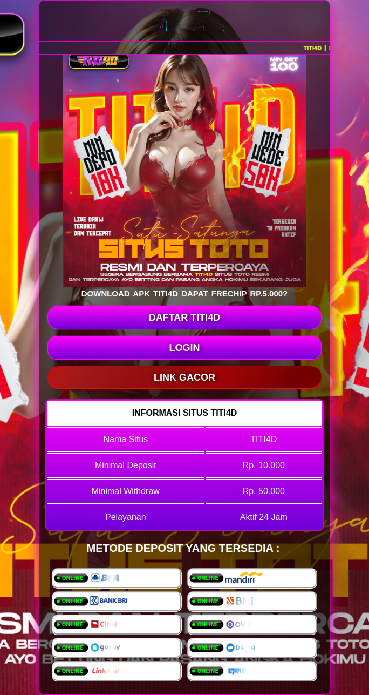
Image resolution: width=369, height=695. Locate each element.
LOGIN (184, 347)
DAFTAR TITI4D (185, 317)
